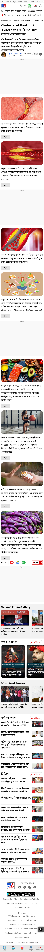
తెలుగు (20, 1)
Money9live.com (31, 933)
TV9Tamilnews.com (29, 928)
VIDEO (18, 15)
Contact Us (7, 899)
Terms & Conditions (21, 907)
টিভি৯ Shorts (8, 15)
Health (16, 20)
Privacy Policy (31, 903)
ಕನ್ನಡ (14, 1)
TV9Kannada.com (14, 920)
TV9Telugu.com (29, 920)
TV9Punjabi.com (12, 928)
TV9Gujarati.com (29, 924)
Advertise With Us (31, 899)
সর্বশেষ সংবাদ (8, 718)
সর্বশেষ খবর (9, 11)
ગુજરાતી (31, 1)
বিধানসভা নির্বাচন (20, 11)
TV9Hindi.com (14, 916)
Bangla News (6, 20)
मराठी (25, 1)
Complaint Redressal (14, 903)
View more (36, 642)
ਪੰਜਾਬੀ (38, 1)
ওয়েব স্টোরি (27, 15)
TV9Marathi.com (13, 924)
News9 (8, 1)
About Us (18, 899)
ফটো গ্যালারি (37, 15)
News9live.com (28, 916)
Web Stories (9, 642)
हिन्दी (2, 1)
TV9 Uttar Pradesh (21, 937)
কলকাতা (39, 11)
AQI (24, 5)
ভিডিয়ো (5, 774)
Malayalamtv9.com (14, 933)
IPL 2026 (31, 11)
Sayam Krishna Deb (15, 54)
